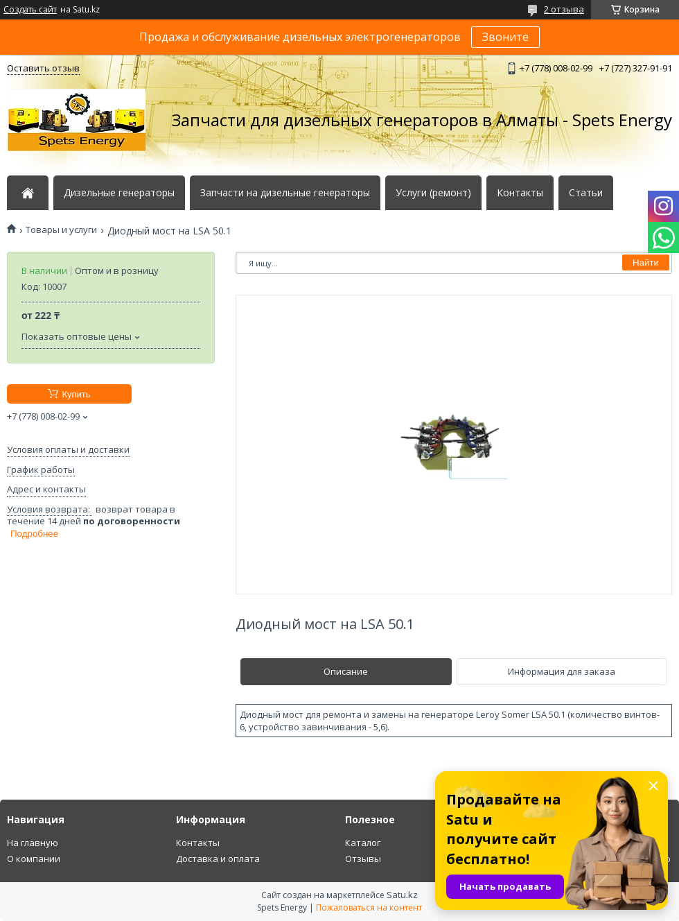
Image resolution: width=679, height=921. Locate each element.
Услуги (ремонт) (433, 193)
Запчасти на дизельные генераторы (285, 193)
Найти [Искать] (646, 262)
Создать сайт (30, 10)
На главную (32, 842)
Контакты (520, 193)
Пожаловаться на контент (369, 907)
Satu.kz (402, 894)
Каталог (362, 842)
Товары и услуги (61, 230)
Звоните (505, 36)
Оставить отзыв (43, 68)
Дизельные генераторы (119, 193)
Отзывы (363, 858)
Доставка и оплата (218, 858)
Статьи (586, 193)
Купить (76, 394)
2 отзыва (564, 9)
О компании (33, 858)
